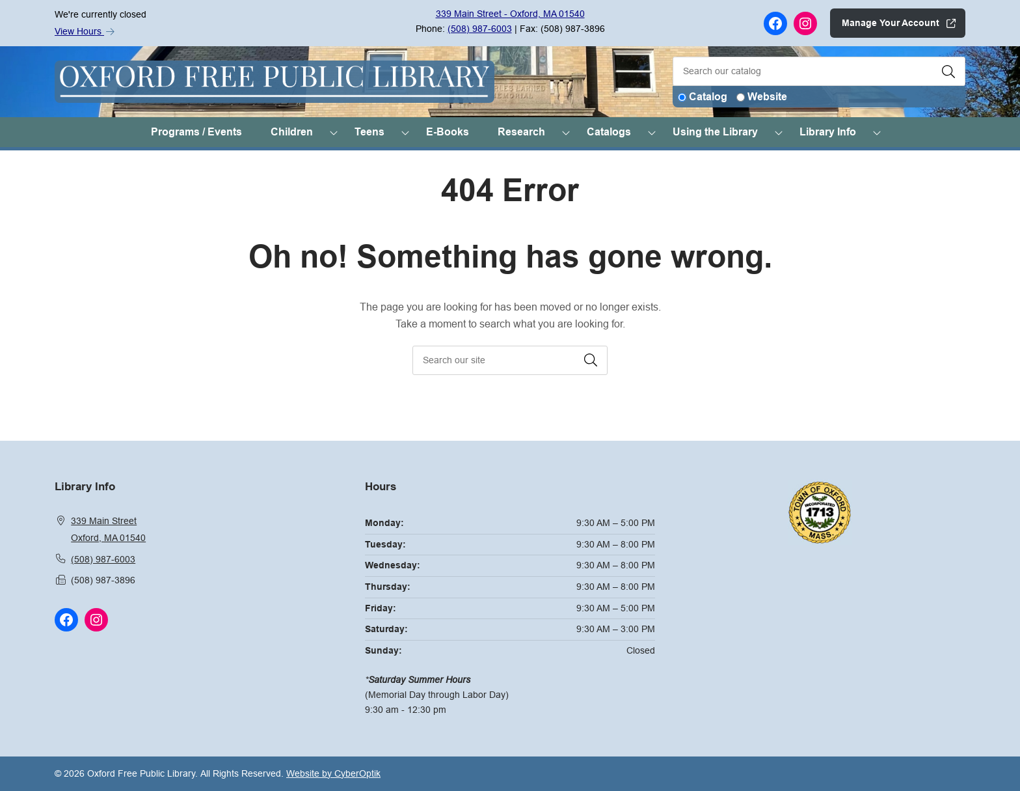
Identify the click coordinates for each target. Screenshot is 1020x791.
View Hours (84, 31)
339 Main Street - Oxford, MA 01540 (510, 13)
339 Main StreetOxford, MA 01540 (108, 529)
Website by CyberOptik (333, 773)
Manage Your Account (890, 23)
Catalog (708, 96)
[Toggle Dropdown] (334, 132)
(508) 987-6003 (480, 28)
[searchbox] (510, 360)
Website (767, 96)
